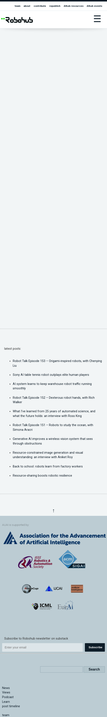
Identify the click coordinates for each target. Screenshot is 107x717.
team (17, 5)
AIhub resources (74, 5)
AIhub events (94, 5)
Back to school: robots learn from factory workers (48, 466)
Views (6, 692)
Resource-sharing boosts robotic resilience (42, 475)
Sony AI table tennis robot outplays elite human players (51, 375)
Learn (6, 702)
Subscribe (95, 647)
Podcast (8, 697)
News (6, 688)
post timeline (11, 706)
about (27, 5)
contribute (40, 5)
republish (54, 5)
